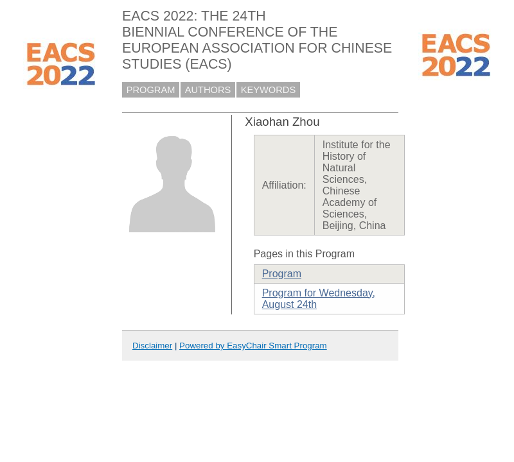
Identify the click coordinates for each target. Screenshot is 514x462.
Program (281, 273)
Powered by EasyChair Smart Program (253, 345)
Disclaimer (152, 345)
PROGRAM (151, 90)
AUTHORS (208, 90)
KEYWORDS (268, 90)
